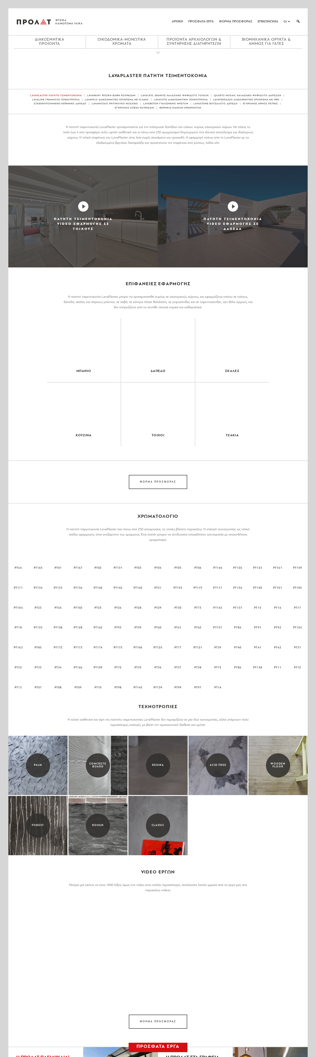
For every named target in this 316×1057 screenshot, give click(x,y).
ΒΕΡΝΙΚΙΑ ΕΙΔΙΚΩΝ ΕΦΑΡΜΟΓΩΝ (180, 108)
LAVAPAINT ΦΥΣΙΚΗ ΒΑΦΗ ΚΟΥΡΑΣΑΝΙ (111, 95)
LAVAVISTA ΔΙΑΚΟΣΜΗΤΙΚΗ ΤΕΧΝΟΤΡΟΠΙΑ (181, 100)
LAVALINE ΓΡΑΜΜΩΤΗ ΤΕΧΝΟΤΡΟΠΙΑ (56, 100)
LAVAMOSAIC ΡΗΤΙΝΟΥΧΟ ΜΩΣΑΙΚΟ (115, 104)
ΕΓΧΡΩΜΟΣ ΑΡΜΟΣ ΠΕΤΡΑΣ (260, 104)
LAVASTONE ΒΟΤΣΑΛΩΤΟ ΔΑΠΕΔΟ (216, 104)
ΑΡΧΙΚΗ (177, 21)
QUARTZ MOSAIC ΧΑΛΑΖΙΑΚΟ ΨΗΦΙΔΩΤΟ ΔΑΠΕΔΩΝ (247, 95)
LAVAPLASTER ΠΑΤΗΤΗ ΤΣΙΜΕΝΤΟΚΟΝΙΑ (56, 95)
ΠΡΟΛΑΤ (33, 22)
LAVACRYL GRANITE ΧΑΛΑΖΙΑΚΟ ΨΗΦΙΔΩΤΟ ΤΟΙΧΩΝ (175, 95)
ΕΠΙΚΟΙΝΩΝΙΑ (268, 21)
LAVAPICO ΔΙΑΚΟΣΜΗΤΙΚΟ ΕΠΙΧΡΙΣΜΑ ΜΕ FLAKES (117, 100)
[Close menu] (158, 56)
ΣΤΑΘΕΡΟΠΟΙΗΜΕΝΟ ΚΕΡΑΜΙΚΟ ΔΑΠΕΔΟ (60, 104)
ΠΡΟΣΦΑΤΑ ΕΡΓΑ (201, 21)
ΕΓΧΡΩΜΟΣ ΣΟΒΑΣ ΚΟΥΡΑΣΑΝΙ (134, 108)
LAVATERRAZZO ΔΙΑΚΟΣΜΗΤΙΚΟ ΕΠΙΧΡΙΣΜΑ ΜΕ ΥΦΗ (246, 100)
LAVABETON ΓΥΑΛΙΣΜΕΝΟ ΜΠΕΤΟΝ (165, 104)
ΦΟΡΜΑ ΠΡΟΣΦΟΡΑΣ (235, 21)
